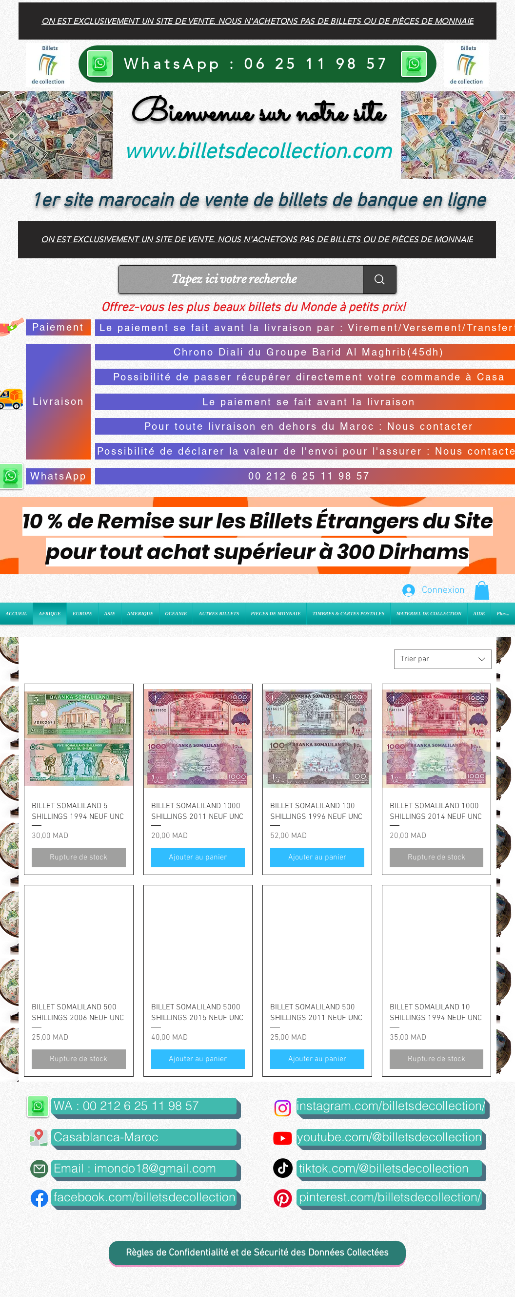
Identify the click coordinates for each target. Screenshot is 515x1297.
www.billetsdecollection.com (257, 153)
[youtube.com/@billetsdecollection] (389, 1137)
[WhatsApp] (58, 476)
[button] (482, 590)
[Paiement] (58, 327)
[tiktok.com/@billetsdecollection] (389, 1168)
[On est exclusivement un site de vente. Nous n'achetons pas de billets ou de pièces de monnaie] (257, 21)
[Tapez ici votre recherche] (233, 279)
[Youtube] (283, 1138)
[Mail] (39, 1169)
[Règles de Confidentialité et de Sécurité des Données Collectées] (257, 1253)
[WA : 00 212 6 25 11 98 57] (144, 1106)
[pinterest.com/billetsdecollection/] (389, 1197)
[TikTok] (283, 1168)
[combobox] (443, 659)
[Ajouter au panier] (198, 857)
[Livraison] (58, 402)
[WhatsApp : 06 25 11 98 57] (257, 64)
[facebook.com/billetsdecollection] (144, 1197)
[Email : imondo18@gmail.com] (144, 1168)
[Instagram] (283, 1108)
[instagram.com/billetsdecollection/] (391, 1106)
